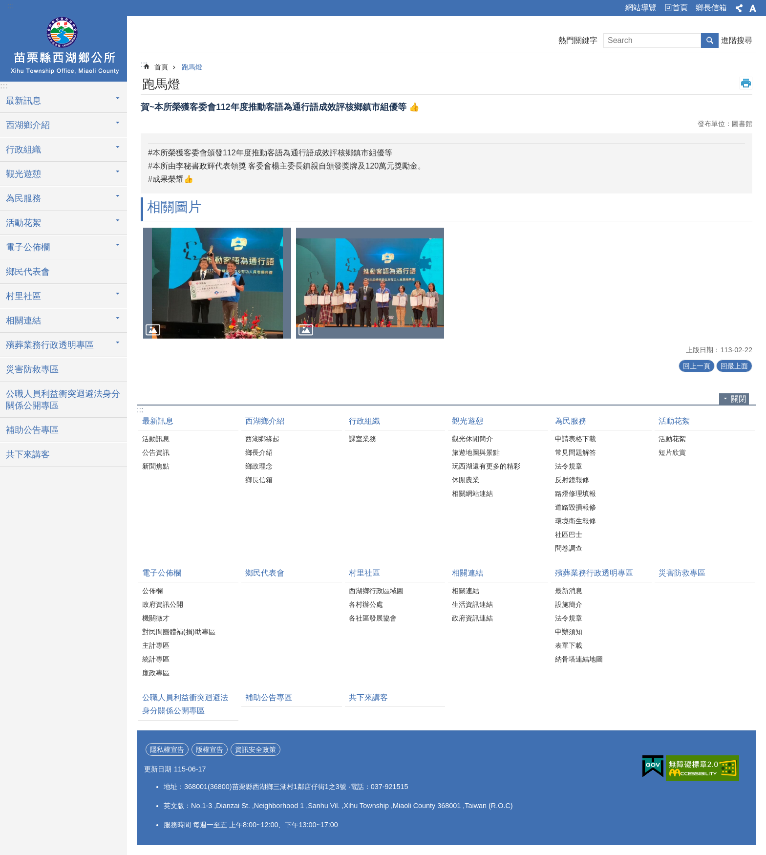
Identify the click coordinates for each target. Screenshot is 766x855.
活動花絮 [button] (23, 223)
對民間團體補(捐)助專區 (178, 632)
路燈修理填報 (575, 493)
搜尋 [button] (710, 40)
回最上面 (734, 366)
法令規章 (568, 466)
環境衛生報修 (575, 521)
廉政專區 (156, 673)
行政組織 (364, 421)
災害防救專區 (32, 369)
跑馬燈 (192, 67)
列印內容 (746, 83)
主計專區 (156, 645)
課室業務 (362, 439)
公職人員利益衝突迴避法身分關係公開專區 (63, 399)
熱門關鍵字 (577, 40)
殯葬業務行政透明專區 (594, 573)
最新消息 (568, 591)
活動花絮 (674, 421)
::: (10, 5)
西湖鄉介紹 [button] (28, 125)
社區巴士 (568, 534)
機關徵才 (156, 618)
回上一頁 (696, 366)
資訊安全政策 (255, 749)
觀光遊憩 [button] (23, 174)
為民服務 (570, 421)
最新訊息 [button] (23, 101)
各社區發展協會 (373, 618)
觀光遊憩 (467, 421)
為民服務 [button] (23, 198)
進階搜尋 (736, 40)
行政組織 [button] (23, 149)
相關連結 (467, 573)
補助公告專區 (32, 430)
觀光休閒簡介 (472, 439)
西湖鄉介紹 (264, 421)
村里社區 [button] (23, 296)
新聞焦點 (156, 466)
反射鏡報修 (572, 480)
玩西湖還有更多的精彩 (486, 466)
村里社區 (364, 573)
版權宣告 (209, 749)
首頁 (161, 67)
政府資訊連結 (472, 618)
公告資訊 (156, 452)
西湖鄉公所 (63, 47)
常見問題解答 (575, 452)
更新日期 (157, 769)
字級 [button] (753, 8)
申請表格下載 (575, 439)
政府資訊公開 (162, 604)
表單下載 (568, 645)
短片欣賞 (672, 452)
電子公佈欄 (161, 573)
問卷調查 (568, 548)
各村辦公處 (366, 604)
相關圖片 (174, 206)
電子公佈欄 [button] (28, 247)
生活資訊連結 (472, 604)
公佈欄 (152, 591)
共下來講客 (28, 454)
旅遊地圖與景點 (476, 452)
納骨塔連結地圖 (579, 659)
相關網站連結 (472, 493)
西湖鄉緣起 (262, 439)
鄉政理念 (259, 466)
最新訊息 (157, 421)
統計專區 (156, 659)
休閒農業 (465, 480)
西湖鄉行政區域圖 (376, 591)
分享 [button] (739, 8)
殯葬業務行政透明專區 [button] (50, 345)
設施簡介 (568, 604)
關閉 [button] (738, 399)
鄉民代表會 (28, 272)
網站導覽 (641, 7)
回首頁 (676, 7)
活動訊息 (156, 439)
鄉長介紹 (259, 452)
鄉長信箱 (711, 7)
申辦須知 (568, 632)
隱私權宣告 (167, 749)
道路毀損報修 (575, 507)
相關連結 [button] (23, 320)
